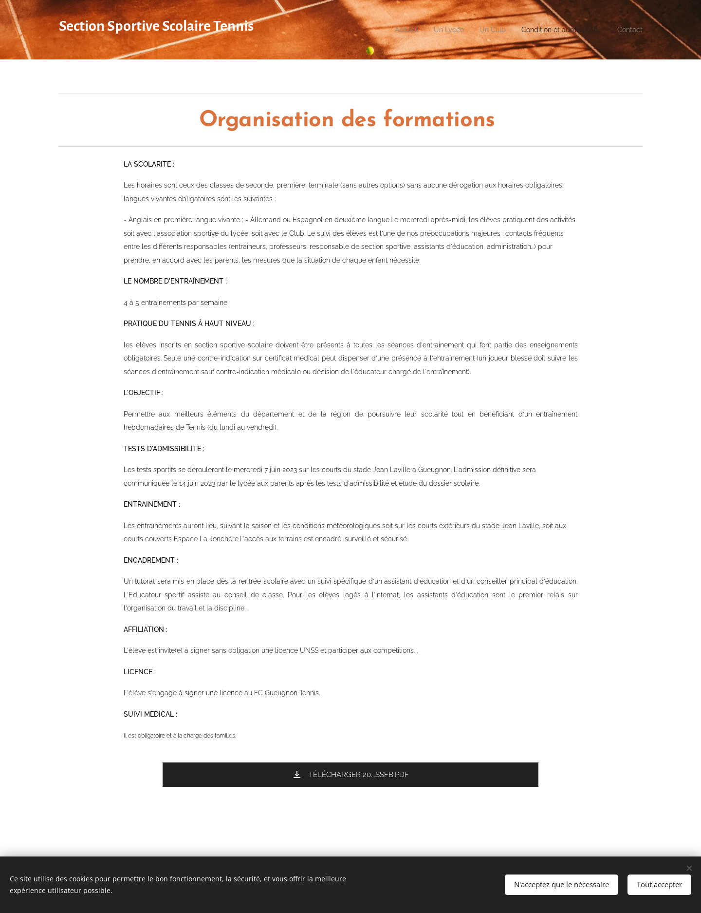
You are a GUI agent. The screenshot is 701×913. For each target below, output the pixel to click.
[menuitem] (385, 30)
